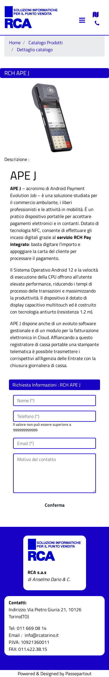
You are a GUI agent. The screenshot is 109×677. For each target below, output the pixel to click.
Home (15, 42)
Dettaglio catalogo (35, 49)
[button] (54, 505)
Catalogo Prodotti (45, 42)
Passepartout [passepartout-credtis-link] (78, 673)
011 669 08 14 (32, 628)
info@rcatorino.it (42, 635)
